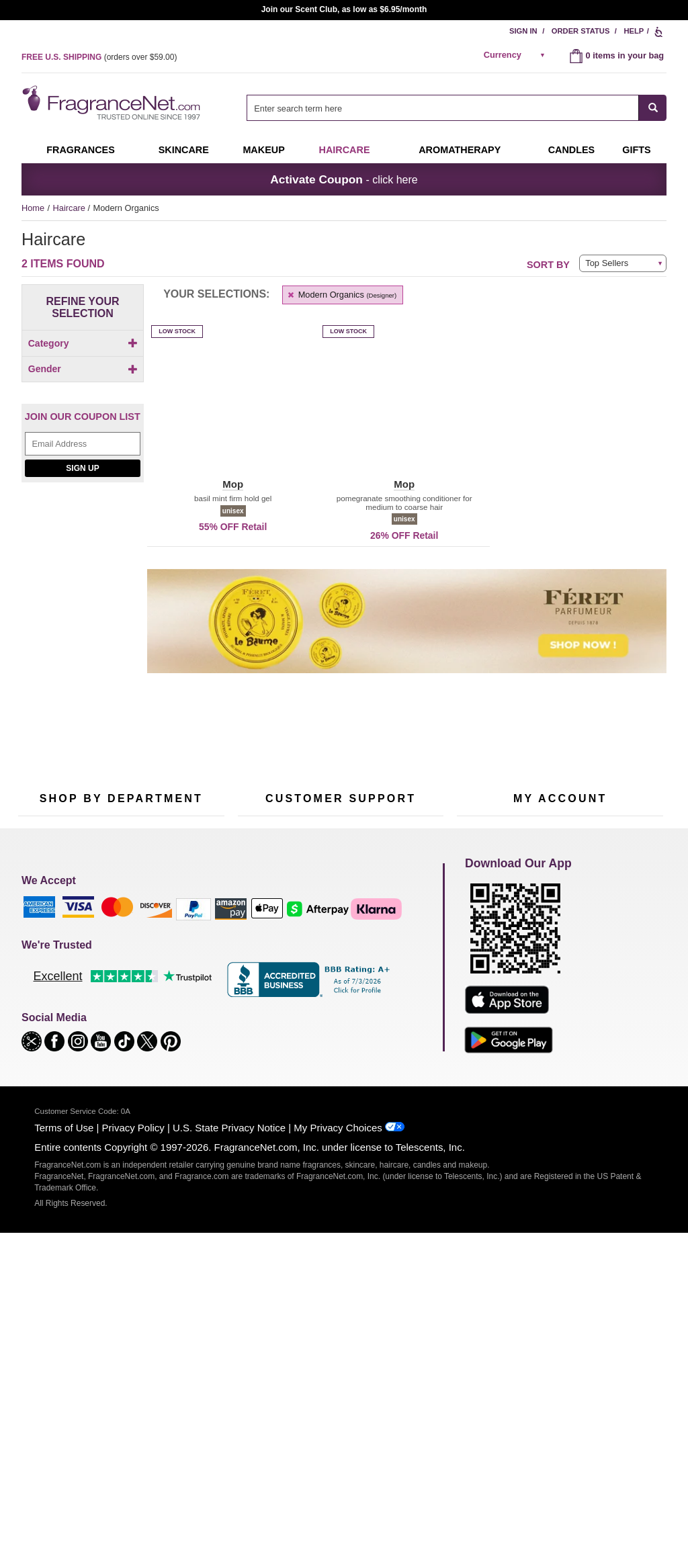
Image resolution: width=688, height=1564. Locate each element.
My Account (479, 995)
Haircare (344, 149)
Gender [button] (83, 405)
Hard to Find (185, 1099)
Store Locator (337, 1103)
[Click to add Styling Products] (82, 380)
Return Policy (337, 995)
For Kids (178, 995)
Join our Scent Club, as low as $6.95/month (344, 9)
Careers (397, 1082)
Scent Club (113, 1120)
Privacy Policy (133, 1459)
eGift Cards (260, 1058)
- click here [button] (343, 179)
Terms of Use (63, 1459)
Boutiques (37, 1091)
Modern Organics (341, 295)
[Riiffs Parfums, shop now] (83, 685)
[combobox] (456, 108)
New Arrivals (186, 1058)
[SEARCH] (652, 108)
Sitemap (397, 1028)
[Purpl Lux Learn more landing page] (560, 1056)
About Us (255, 1037)
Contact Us (259, 1016)
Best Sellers (115, 1079)
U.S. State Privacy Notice (229, 1459)
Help (634, 31)
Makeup (263, 149)
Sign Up (82, 527)
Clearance (111, 1099)
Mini (169, 1079)
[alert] (517, 55)
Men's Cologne (46, 1049)
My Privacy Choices (338, 1459)
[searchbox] (443, 108)
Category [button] (83, 343)
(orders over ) (99, 57)
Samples (109, 1016)
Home (33, 208)
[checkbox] (82, 367)
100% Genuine (340, 1082)
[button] (232, 416)
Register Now (483, 1016)
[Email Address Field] (82, 503)
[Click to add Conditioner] (82, 366)
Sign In (523, 31)
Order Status (581, 31)
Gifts (636, 149)
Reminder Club (560, 1016)
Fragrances (80, 149)
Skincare (184, 149)
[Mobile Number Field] (416, 905)
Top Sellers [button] (606, 263)
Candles (178, 1037)
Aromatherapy (119, 1058)
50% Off (107, 995)
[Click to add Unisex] (82, 429)
